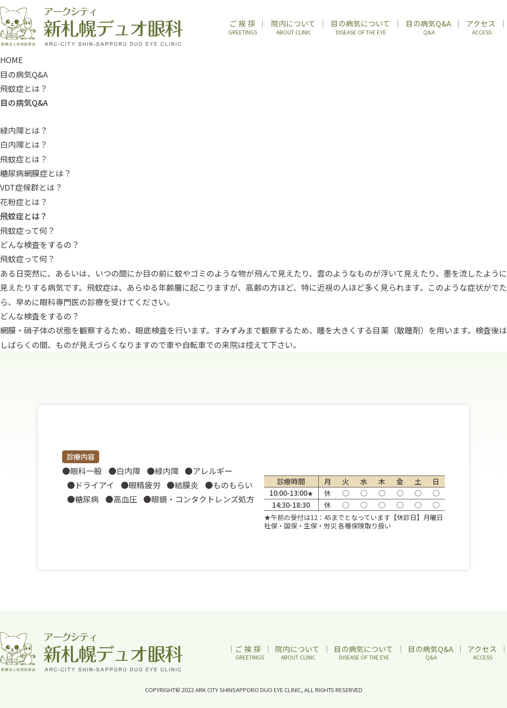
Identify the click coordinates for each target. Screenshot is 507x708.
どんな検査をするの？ (39, 244)
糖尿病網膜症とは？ (35, 173)
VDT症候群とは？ (31, 187)
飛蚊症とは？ (24, 159)
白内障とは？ (24, 144)
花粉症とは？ (24, 201)
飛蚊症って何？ (27, 230)
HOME (11, 59)
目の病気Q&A (24, 74)
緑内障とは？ (24, 130)
